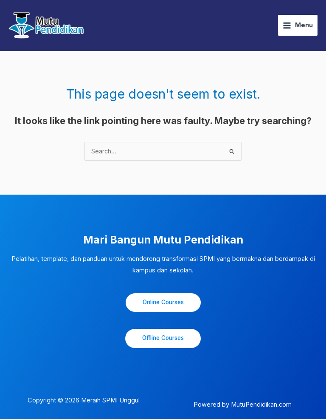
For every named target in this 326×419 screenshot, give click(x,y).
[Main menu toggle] (298, 25)
